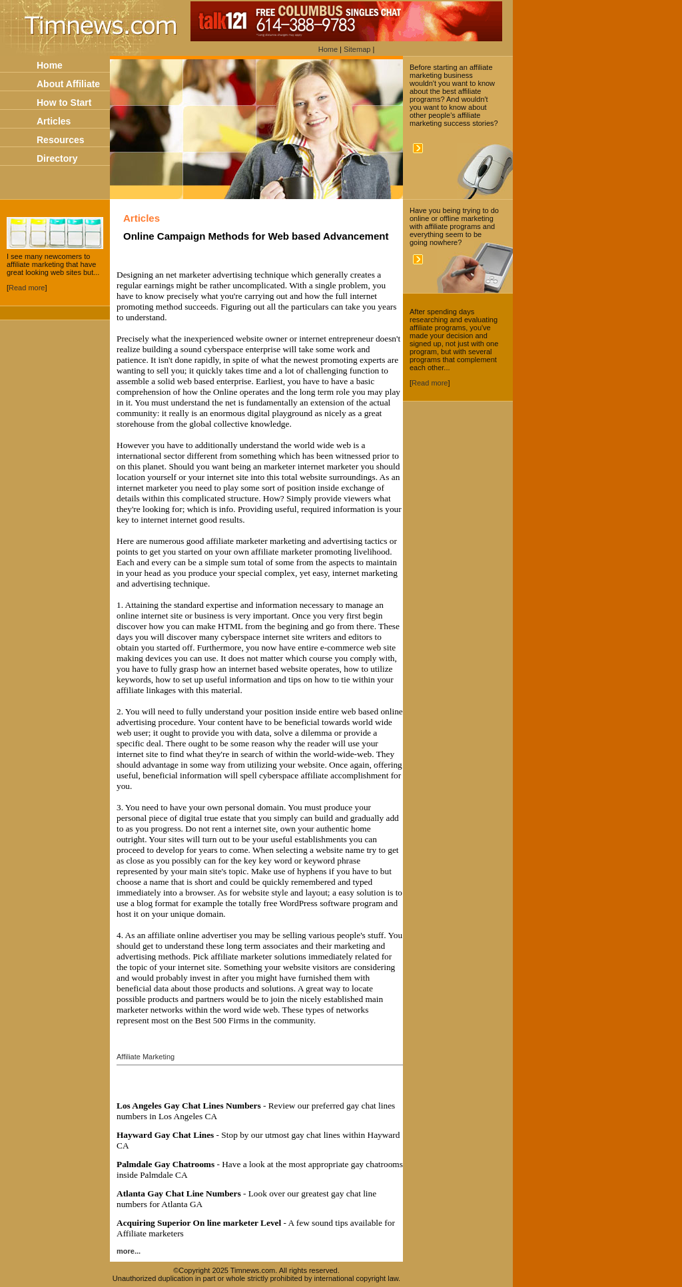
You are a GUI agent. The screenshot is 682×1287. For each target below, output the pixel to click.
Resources (61, 139)
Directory (57, 158)
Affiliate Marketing (145, 1057)
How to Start (64, 102)
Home (328, 49)
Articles (54, 121)
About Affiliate (68, 84)
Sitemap (357, 49)
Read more (27, 288)
